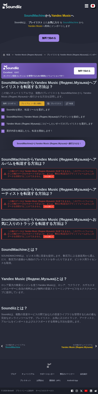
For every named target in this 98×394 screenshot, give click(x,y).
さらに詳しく (48, 176)
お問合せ (40, 380)
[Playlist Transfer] (12, 5)
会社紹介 (83, 374)
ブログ (13, 374)
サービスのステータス (45, 391)
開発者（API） (55, 380)
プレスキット (25, 380)
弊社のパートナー (67, 374)
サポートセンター (47, 374)
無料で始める (49, 38)
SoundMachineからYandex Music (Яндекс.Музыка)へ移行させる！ (49, 143)
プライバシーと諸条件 (25, 391)
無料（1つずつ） (10, 103)
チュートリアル (28, 374)
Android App (72, 380)
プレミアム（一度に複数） (32, 103)
